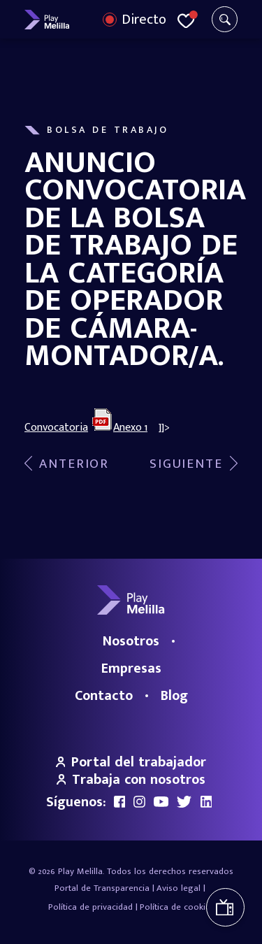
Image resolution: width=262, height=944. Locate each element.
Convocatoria (56, 428)
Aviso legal (179, 888)
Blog (174, 696)
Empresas (131, 668)
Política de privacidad (90, 907)
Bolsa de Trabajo (107, 130)
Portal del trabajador (131, 762)
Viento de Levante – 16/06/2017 (66, 464)
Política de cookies (177, 907)
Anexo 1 (130, 428)
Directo (144, 19)
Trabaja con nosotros (131, 780)
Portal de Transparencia (102, 888)
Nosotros (131, 641)
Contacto (104, 696)
